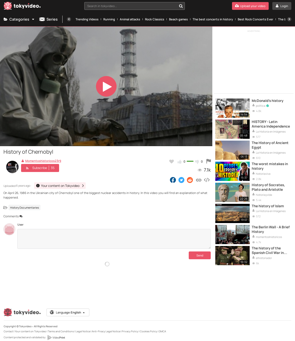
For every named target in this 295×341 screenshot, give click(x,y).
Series (48, 19)
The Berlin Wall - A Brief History (271, 229)
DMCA (162, 331)
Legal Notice (83, 331)
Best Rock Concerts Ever (255, 19)
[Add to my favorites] (171, 161)
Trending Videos (87, 19)
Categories (19, 19)
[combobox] (134, 6)
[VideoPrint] (56, 338)
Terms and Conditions (61, 331)
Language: (67, 312)
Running (109, 19)
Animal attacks (130, 19)
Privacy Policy (130, 331)
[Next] (289, 19)
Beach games (178, 19)
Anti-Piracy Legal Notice (106, 331)
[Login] (281, 6)
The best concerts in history (213, 19)
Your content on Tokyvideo (30, 331)
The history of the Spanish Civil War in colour (268, 250)
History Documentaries (24, 207)
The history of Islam (268, 206)
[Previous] (69, 19)
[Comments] (114, 239)
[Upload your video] (250, 6)
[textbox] (131, 6)
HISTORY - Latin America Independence (271, 124)
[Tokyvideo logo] (22, 7)
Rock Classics (154, 19)
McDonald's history (267, 100)
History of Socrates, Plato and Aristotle (268, 187)
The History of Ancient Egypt (270, 145)
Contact (8, 331)
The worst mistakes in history (270, 166)
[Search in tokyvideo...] (181, 6)
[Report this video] (208, 161)
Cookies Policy (148, 331)
